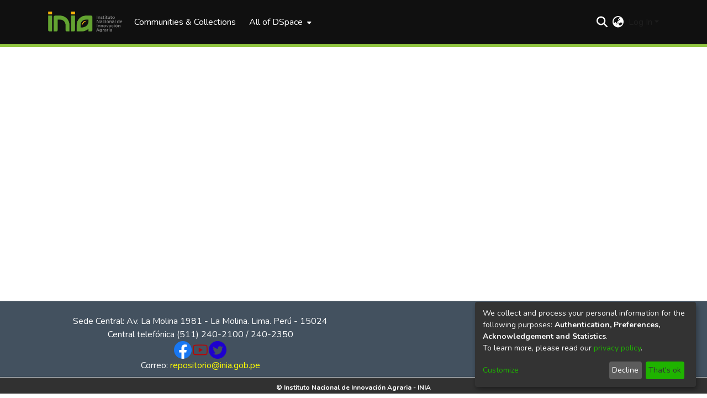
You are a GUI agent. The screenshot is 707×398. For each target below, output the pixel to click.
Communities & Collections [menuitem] (185, 22)
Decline (625, 370)
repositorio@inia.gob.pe (215, 365)
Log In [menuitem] (640, 22)
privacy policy (617, 348)
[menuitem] (279, 22)
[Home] (85, 22)
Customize (501, 370)
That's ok (664, 370)
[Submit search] (602, 22)
